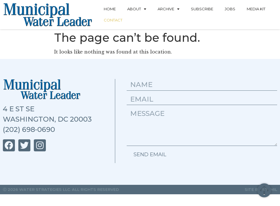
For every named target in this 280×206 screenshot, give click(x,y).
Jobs (230, 9)
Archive (168, 9)
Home (110, 9)
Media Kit (256, 9)
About (136, 9)
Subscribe (202, 9)
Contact (113, 20)
